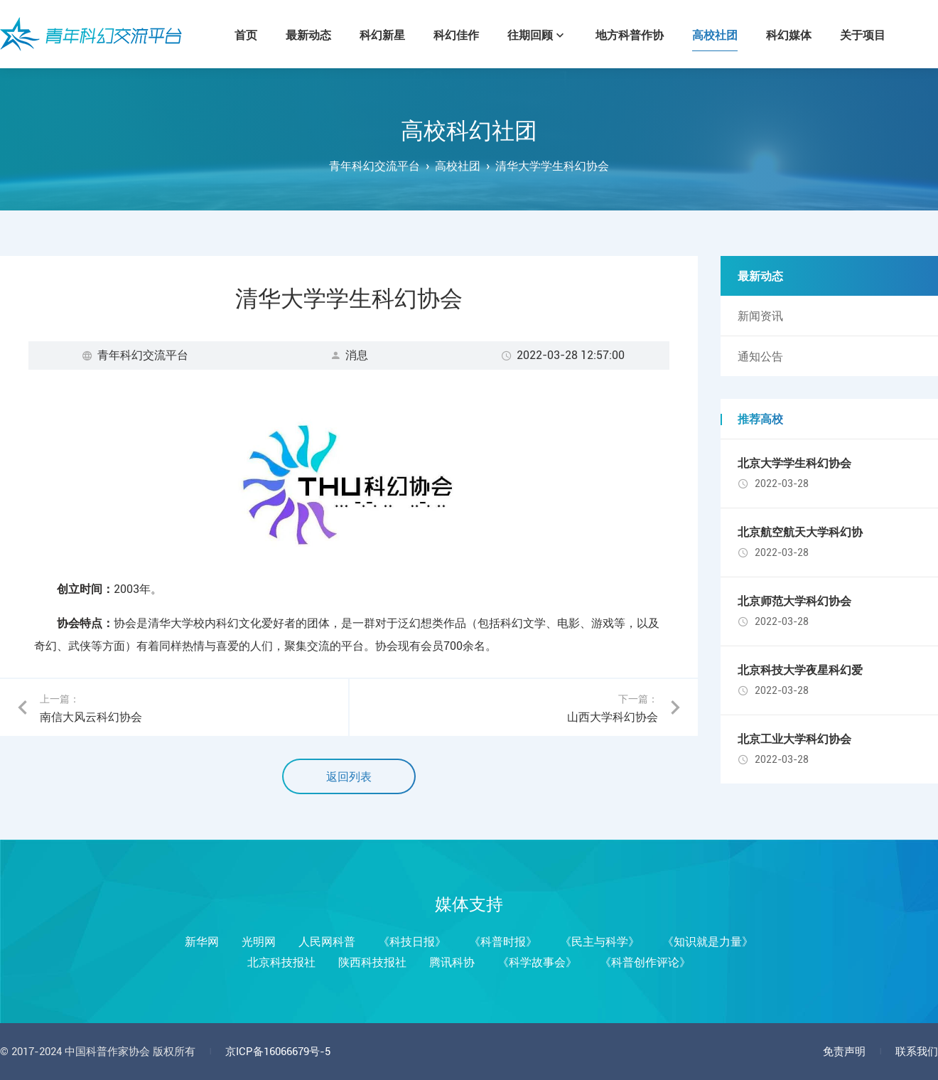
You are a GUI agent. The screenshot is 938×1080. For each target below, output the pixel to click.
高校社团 (457, 166)
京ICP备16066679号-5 (277, 1051)
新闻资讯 (760, 316)
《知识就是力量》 (707, 941)
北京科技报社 (281, 962)
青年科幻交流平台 (91, 34)
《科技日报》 (412, 941)
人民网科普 (326, 941)
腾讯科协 (452, 962)
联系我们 (916, 1051)
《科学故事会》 (537, 962)
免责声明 (844, 1051)
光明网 (259, 941)
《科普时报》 (503, 941)
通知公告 (760, 356)
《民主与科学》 (600, 941)
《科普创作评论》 (645, 962)
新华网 (202, 941)
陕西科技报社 (372, 962)
